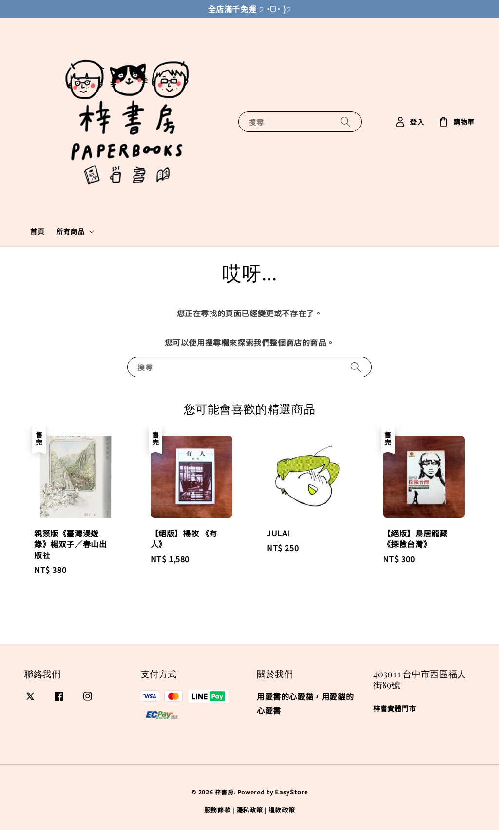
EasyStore (291, 791)
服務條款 (217, 809)
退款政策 (282, 809)
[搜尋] (345, 121)
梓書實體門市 (394, 708)
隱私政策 (249, 809)
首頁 (37, 231)
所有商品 (70, 231)
